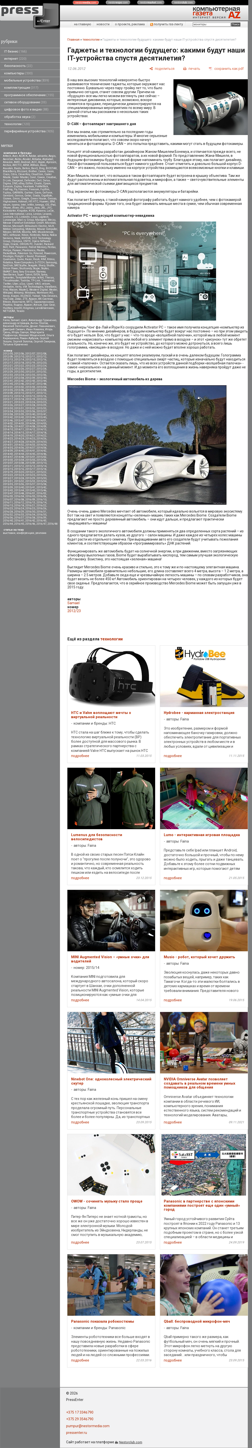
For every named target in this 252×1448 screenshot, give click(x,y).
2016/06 (41, 496)
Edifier (29, 183)
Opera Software (41, 241)
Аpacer (33, 299)
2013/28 (30, 405)
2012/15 (30, 359)
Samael (15, 320)
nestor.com (85, 2)
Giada (36, 195)
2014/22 (41, 435)
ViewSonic (50, 286)
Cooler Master (20, 177)
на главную (82, 24)
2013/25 (41, 402)
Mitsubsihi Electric (36, 226)
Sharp (42, 265)
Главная (73, 39)
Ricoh (36, 259)
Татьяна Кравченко (15, 344)
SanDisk (8, 265)
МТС (29, 301)
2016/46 (30, 523)
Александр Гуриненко (42, 320)
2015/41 (30, 487)
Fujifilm (44, 189)
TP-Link (35, 280)
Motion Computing (13, 229)
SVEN (36, 274)
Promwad (40, 256)
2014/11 (19, 429)
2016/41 (19, 520)
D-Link (7, 180)
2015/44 (19, 490)
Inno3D (18, 308)
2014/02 (8, 423)
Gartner (28, 192)
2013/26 (8, 405)
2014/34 (41, 444)
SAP (16, 265)
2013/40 (30, 414)
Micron (7, 226)
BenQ (34, 168)
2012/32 (41, 371)
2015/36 (19, 484)
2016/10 (41, 499)
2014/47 (8, 457)
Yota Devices (49, 296)
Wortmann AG (45, 292)
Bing (42, 168)
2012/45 (8, 383)
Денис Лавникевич (42, 326)
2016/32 (8, 514)
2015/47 (8, 493)
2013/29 (41, 405)
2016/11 (8, 502)
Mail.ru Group (25, 219)
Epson (47, 183)
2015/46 (41, 490)
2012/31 (30, 371)
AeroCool (8, 159)
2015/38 (41, 484)
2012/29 (8, 371)
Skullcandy (25, 268)
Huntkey (8, 308)
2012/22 (19, 365)
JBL (43, 207)
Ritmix (51, 259)
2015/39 (8, 487)
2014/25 (30, 438)
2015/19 (8, 472)
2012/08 (41, 353)
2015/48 (19, 493)
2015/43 (8, 490)
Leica (29, 214)
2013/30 (8, 408)
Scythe (23, 265)
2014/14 (8, 432)
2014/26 (41, 438)
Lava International (13, 214)
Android (25, 162)
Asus (43, 165)
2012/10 (19, 356)
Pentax (52, 247)
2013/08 (41, 390)
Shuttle (51, 265)
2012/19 (30, 362)
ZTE (25, 299)
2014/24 (19, 438)
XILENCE (25, 296)
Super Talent (24, 274)
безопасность (18, 66)
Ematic (38, 183)
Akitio (18, 159)
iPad (53, 204)
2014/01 (41, 420)
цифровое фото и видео (26, 109)
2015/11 (8, 466)
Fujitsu (7, 192)
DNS (14, 183)
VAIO (38, 283)
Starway (40, 271)
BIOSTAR (51, 168)
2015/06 (41, 460)
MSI (34, 232)
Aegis (52, 156)
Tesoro (20, 311)
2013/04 (41, 387)
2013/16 (41, 396)
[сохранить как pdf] (226, 68)
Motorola (31, 229)
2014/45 (30, 454)
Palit (11, 247)
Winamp (19, 292)
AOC (34, 162)
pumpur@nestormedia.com (88, 1426)
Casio (50, 171)
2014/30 (41, 441)
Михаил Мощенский (32, 335)
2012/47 (30, 383)
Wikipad (8, 292)
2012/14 (19, 359)
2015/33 (30, 481)
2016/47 (41, 523)
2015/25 (30, 475)
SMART (7, 271)
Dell (39, 180)
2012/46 (19, 383)
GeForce (47, 192)
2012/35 (30, 375)
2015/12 (19, 466)
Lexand (47, 214)
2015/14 (41, 466)
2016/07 (8, 499)
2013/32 (30, 408)
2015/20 (19, 472)
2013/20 (41, 399)
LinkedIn (24, 217)
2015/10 (41, 462)
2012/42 (19, 380)
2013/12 (41, 393)
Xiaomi (15, 296)
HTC (35, 201)
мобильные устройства (26, 80)
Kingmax (28, 308)
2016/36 (8, 517)
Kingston (22, 210)
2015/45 (30, 490)
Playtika (7, 304)
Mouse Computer (47, 229)
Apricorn (51, 162)
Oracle (14, 244)
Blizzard (22, 171)
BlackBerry (9, 171)
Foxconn (23, 189)
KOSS (32, 210)
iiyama (16, 204)
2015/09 (30, 462)
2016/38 (30, 517)
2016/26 (41, 508)
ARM (26, 165)
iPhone (7, 207)
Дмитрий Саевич (14, 329)
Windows (30, 292)
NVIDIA (26, 238)
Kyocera (41, 210)
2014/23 (8, 438)
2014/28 (19, 441)
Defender (29, 180)
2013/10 (19, 393)
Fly (15, 189)
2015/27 (8, 478)
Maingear (41, 219)
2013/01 (8, 387)
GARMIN (17, 192)
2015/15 (8, 469)
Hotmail (22, 201)
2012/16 (41, 359)
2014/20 (19, 435)
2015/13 (30, 466)
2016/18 (19, 505)
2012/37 (8, 378)
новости (103, 24)
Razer (28, 259)
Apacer (28, 304)
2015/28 (19, 478)
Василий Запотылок (16, 326)
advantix (42, 156)
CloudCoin (37, 174)
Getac (28, 195)
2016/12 (19, 502)
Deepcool (17, 180)
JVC (49, 207)
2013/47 (19, 420)
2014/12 (30, 429)
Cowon (41, 177)
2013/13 (8, 396)
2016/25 (30, 508)
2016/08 (19, 499)
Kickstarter (9, 210)
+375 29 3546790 (79, 1419)
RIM (43, 259)
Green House (38, 198)
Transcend (47, 280)
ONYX (27, 241)
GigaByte (46, 195)
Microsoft (18, 226)
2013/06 (19, 390)
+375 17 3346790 (79, 1412)
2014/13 (41, 429)
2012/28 (41, 368)
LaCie (50, 210)
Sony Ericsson (27, 271)
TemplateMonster (25, 277)
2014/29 (30, 441)
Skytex (45, 268)
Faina (6, 320)
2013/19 (30, 399)
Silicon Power (10, 268)
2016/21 (30, 505)
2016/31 (41, 511)
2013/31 (19, 408)
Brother (32, 171)
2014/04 (30, 423)
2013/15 (30, 396)
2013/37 (41, 411)
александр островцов (16, 323)
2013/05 (8, 390)
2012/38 (19, 378)
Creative (51, 177)
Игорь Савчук (20, 332)
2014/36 (19, 447)
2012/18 (19, 362)
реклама (40, 533)
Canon (42, 171)
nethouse (14, 235)
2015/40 (19, 487)
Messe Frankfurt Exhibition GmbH (23, 222)
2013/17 (8, 399)
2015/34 (41, 481)
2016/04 (19, 496)
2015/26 (41, 475)
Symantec (8, 277)
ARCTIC (17, 165)
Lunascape (9, 219)
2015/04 (19, 460)
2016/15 (8, 505)
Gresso (52, 198)
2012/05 (8, 353)
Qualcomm (9, 259)
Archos (7, 165)
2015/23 (8, 475)
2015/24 (19, 475)
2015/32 (19, 481)
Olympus (16, 241)
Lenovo (37, 214)
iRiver (15, 207)
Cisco (6, 174)
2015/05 (30, 460)
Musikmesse (46, 232)
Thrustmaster (11, 280)
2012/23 (30, 365)
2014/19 (8, 435)
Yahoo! (36, 296)
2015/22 (41, 472)
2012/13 (8, 359)
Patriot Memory (37, 247)
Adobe (32, 156)
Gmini (16, 198)
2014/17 (30, 432)
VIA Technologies (33, 286)
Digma (7, 183)
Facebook (28, 186)
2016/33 (19, 514)
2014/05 (41, 423)
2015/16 (19, 469)
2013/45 (41, 417)
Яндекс (18, 304)
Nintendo (35, 235)
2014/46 (41, 454)
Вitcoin (7, 301)
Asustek (8, 168)
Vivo (5, 289)
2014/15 (19, 432)
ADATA (23, 156)
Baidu (17, 168)
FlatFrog (8, 189)
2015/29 (30, 478)
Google (25, 198)
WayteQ (23, 289)
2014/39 (8, 450)
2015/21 (30, 472)
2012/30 (19, 371)
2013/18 (19, 399)
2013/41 (41, 414)
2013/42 (8, 417)
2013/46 (8, 420)
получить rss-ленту (166, 24)
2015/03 (8, 460)
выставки (9, 533)
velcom (46, 283)
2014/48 (19, 457)
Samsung (51, 262)
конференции (25, 533)
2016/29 (19, 511)
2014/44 (19, 454)
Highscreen (10, 201)
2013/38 (8, 414)
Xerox (6, 296)
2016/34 (30, 514)
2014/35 (8, 447)
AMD (17, 162)
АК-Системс (45, 299)
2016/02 (41, 493)
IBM (52, 201)
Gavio (37, 192)
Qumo (20, 259)
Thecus (49, 277)
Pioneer (16, 250)
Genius (19, 195)
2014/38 (41, 447)
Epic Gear (49, 304)
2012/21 (8, 365)
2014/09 (41, 426)
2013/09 (8, 393)
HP (29, 201)
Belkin (26, 168)
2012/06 (19, 353)
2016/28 (8, 511)
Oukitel (38, 244)
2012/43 (30, 380)
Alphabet (47, 159)
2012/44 (41, 380)
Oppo (6, 244)
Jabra (29, 207)
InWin (30, 204)
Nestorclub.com (130, 1442)
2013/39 (19, 414)
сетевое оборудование (25, 102)
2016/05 (30, 496)
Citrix (14, 174)
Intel (23, 204)
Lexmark (8, 217)
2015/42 (41, 487)
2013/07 (30, 390)
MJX (51, 226)
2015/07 (8, 462)
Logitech (44, 217)
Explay (18, 186)
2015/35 (8, 484)
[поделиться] (161, 68)
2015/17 (30, 469)
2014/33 (30, 444)
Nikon (25, 235)
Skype (36, 268)
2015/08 (19, 462)
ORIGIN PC (26, 244)
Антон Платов (39, 323)
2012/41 (8, 380)
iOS (47, 204)
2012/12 (41, 356)
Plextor (40, 250)
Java (37, 207)
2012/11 (30, 356)
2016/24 (19, 508)
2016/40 (8, 520)
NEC (5, 235)
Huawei (44, 201)
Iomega (39, 204)
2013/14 (19, 396)
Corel (33, 177)
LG (16, 217)
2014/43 (8, 454)
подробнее (80, 756)
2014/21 (30, 435)
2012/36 (41, 375)
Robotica (8, 262)
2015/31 (8, 481)
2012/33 (8, 375)
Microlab (50, 222)
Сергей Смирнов (44, 341)
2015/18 (41, 469)
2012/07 (30, 353)
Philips (7, 250)
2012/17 (8, 362)
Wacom (13, 289)
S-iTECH (40, 262)
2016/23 (8, 508)
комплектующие (21, 87)
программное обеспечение (29, 95)
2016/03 (8, 496)
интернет (15, 58)
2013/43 (19, 417)
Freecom (34, 189)
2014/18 (41, 432)
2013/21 (8, 402)
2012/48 (41, 383)
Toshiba (25, 280)
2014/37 (30, 447)
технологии (17, 124)
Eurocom (8, 186)
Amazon (8, 162)
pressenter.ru (76, 1433)
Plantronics (28, 250)
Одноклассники (44, 301)
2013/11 (30, 393)
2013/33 (41, 408)
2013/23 (19, 402)
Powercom (50, 253)
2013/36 (30, 411)
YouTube (8, 299)
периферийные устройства (29, 131)
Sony (15, 271)
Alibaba (36, 159)
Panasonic (21, 247)
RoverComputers (24, 262)
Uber (15, 283)
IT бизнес (15, 51)
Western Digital (38, 289)
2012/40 (41, 378)
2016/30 (30, 511)
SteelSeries (9, 274)
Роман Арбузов (29, 338)
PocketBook (9, 253)
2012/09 (8, 356)
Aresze (37, 304)
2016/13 (30, 502)
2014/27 (8, 441)
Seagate (32, 265)
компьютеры (18, 73)
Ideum (6, 204)
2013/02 (19, 387)
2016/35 (41, 514)
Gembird (8, 195)
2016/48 (52, 523)
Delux (46, 180)
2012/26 (19, 368)
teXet (40, 277)
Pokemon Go (25, 253)
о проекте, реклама (130, 24)
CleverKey (24, 174)
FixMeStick (41, 186)
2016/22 (41, 505)
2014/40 (19, 450)
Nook (17, 238)
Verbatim (8, 286)
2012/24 (41, 365)
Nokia (45, 235)
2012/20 (41, 362)
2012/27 (30, 368)
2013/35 (19, 411)
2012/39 (30, 378)
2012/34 (19, 375)
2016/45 (19, 523)
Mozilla (26, 232)
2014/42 (41, 450)
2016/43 (41, 520)
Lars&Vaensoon (44, 308)
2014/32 (19, 444)
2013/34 (8, 411)
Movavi (7, 232)
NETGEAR (9, 311)
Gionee (7, 198)
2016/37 (19, 517)
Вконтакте (18, 301)
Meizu (52, 219)
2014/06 (8, 426)
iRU (22, 207)
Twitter (7, 283)
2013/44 (30, 417)
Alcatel (27, 159)
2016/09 (30, 499)
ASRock (34, 165)
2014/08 (30, 426)
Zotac (18, 299)
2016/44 (8, 523)
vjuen (24, 320)
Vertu (18, 286)
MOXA (17, 232)
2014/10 (8, 429)
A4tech (7, 156)
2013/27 (19, 405)
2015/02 (41, 457)
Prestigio (8, 256)
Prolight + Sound (24, 256)
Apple (41, 162)
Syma (44, 274)
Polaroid (38, 253)
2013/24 (30, 402)
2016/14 (41, 502)
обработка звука (19, 117)
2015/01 (30, 457)
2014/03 (19, 423)
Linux (34, 217)
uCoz (22, 283)
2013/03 (30, 387)
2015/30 (41, 478)
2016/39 (41, 517)
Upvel (30, 283)
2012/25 (8, 368)
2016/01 (30, 493)
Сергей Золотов (22, 341)
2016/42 (30, 520)
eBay (21, 183)
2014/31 (8, 444)
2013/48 (30, 420)
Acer (15, 156)
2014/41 (30, 450)
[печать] (191, 68)
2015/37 (30, 484)
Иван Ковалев (35, 329)
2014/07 (19, 426)
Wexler (53, 289)
